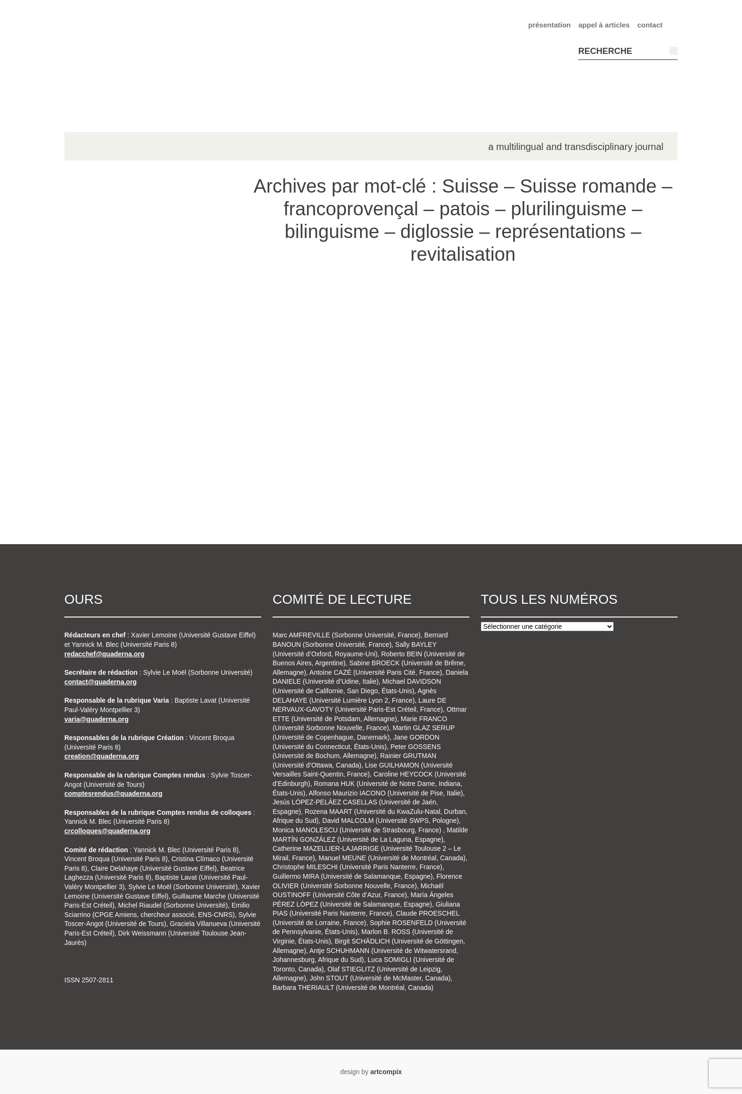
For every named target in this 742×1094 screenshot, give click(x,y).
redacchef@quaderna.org (104, 654)
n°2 (90, 327)
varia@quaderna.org (96, 719)
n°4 (90, 381)
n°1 (90, 301)
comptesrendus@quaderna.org (113, 793)
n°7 (90, 462)
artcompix (386, 1072)
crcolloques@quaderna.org (107, 831)
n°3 (90, 354)
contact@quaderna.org (100, 682)
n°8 (90, 488)
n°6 (90, 435)
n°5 (90, 408)
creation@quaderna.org (101, 756)
